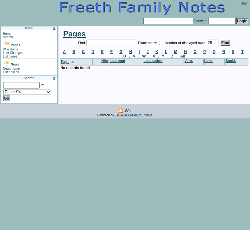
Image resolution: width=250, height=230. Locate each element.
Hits (104, 61)
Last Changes (13, 53)
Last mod (117, 61)
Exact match (148, 43)
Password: (200, 21)
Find (82, 43)
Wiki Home (10, 49)
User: (244, 3)
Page (65, 62)
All (182, 56)
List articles (11, 72)
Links (209, 61)
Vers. (189, 61)
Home (7, 33)
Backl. (230, 61)
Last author (153, 61)
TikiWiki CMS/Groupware (134, 115)
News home (11, 68)
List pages (10, 56)
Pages (15, 45)
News (15, 64)
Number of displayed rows (185, 43)
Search (8, 37)
